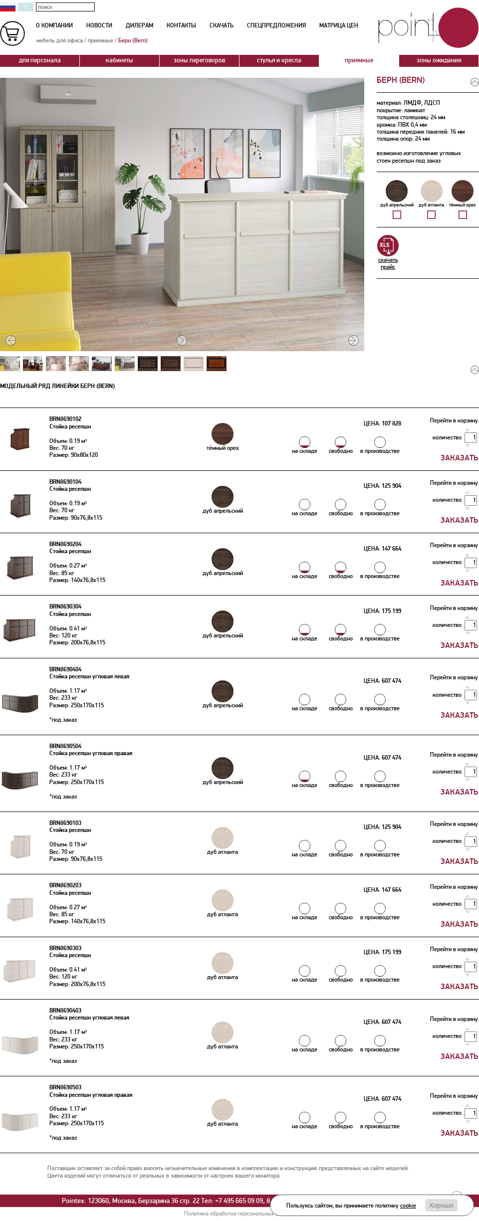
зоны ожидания (439, 60)
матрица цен (338, 25)
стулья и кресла (279, 60)
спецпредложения (276, 25)
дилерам (139, 25)
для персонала (40, 60)
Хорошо (441, 1205)
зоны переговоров (199, 60)
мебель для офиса (59, 40)
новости (99, 25)
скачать (222, 25)
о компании (54, 25)
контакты (181, 25)
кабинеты (119, 60)
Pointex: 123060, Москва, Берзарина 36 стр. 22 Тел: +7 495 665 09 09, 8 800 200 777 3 (186, 1201)
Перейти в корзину (454, 420)
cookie (408, 1206)
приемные (100, 40)
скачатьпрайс (388, 252)
